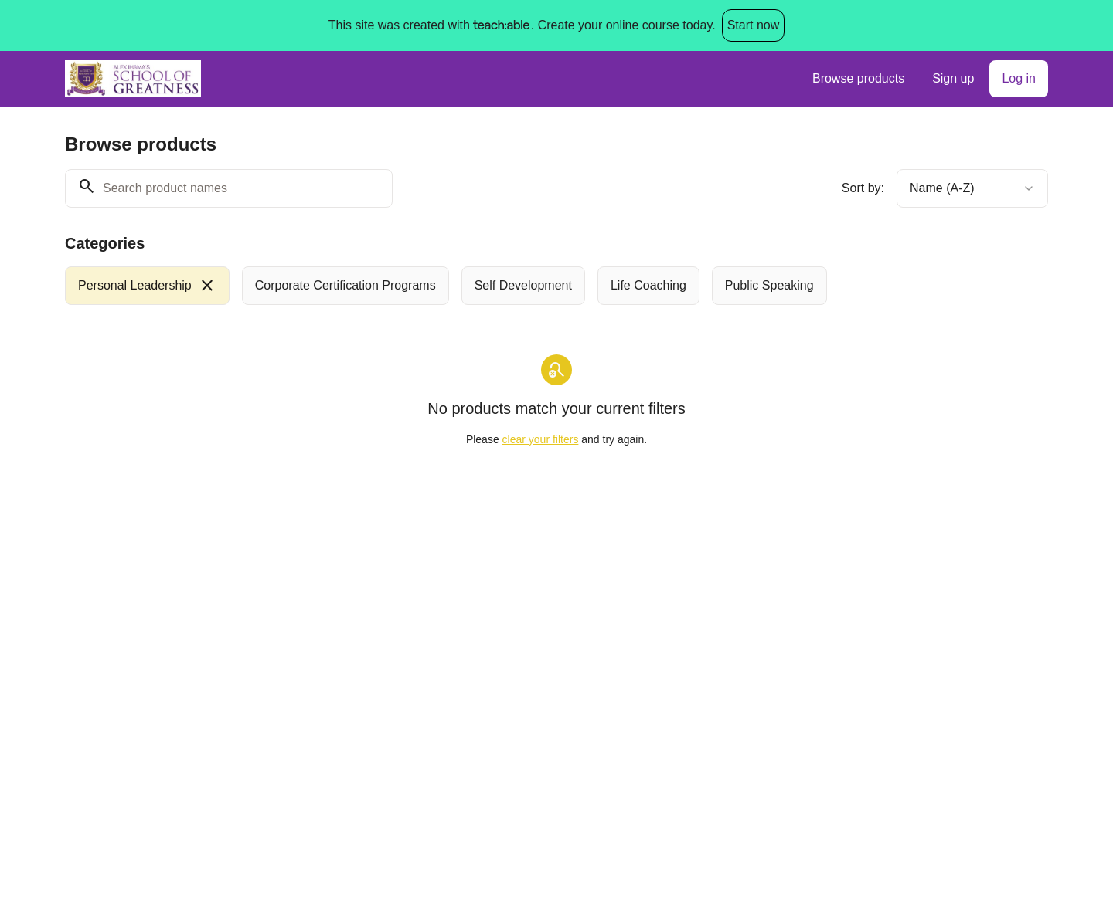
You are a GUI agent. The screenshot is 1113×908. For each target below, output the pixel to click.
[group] (493, 285)
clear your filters (540, 439)
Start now (753, 25)
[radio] (147, 285)
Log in (1019, 78)
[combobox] (972, 188)
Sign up (953, 78)
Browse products (858, 78)
